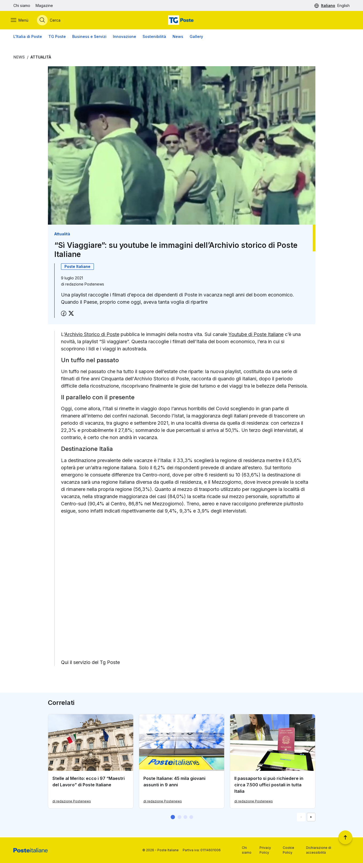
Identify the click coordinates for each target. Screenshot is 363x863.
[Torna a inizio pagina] (345, 837)
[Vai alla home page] (181, 20)
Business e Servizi (89, 37)
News (178, 37)
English (343, 5)
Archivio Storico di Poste (91, 335)
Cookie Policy (288, 850)
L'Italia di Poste (27, 37)
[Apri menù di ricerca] (51, 20)
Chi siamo (21, 5)
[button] (173, 818)
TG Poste (57, 37)
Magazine (44, 5)
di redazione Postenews (71, 802)
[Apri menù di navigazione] (22, 20)
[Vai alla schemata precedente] (301, 818)
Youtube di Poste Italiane (256, 335)
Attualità (40, 58)
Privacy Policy (265, 850)
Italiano (328, 5)
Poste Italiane (77, 267)
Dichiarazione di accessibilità (318, 850)
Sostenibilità (154, 37)
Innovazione (124, 37)
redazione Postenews (84, 285)
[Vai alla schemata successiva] (311, 818)
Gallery (196, 37)
